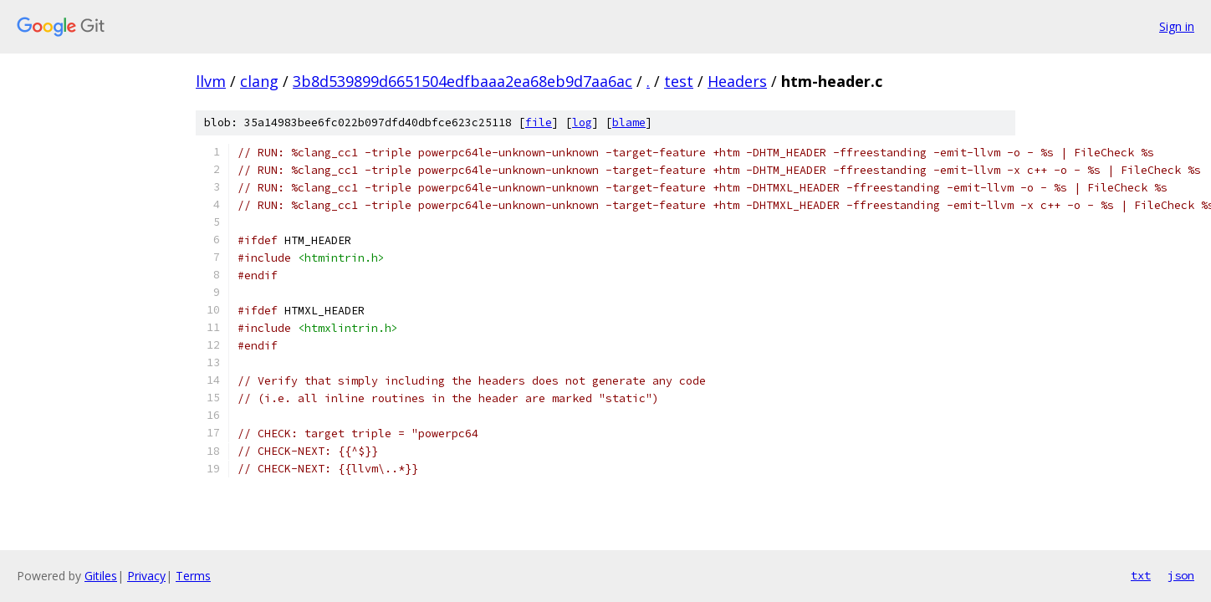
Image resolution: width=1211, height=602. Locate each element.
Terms (193, 576)
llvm (211, 81)
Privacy (146, 576)
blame (629, 122)
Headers (737, 81)
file (538, 122)
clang (259, 81)
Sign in (1176, 26)
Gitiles (100, 576)
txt (1141, 575)
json (1181, 575)
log (582, 122)
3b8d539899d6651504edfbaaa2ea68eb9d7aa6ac (462, 81)
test (678, 81)
